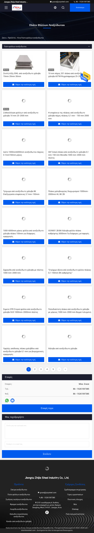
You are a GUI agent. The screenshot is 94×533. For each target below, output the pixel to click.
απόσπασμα (80, 7)
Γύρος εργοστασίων (75, 495)
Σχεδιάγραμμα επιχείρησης (75, 490)
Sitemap (75, 509)
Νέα (75, 504)
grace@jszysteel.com (59, 2)
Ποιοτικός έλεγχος (75, 499)
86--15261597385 (82, 2)
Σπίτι (4, 38)
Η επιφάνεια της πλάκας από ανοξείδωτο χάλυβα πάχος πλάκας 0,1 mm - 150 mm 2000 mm (68, 116)
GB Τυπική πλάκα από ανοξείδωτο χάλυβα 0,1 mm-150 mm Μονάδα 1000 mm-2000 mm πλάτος (68, 155)
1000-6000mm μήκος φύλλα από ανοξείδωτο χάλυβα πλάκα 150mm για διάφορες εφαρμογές (23, 233)
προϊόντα (11, 38)
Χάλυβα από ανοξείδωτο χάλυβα (62, 348)
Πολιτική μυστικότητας (75, 514)
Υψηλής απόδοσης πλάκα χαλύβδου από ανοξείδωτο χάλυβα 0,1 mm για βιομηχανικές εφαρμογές (23, 351)
